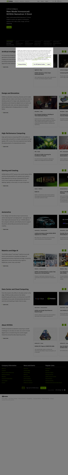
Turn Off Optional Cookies (39, 64)
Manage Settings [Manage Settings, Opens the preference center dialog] (22, 64)
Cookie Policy (48, 56)
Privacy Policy (41, 56)
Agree (48, 64)
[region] (34, 58)
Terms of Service (37, 58)
